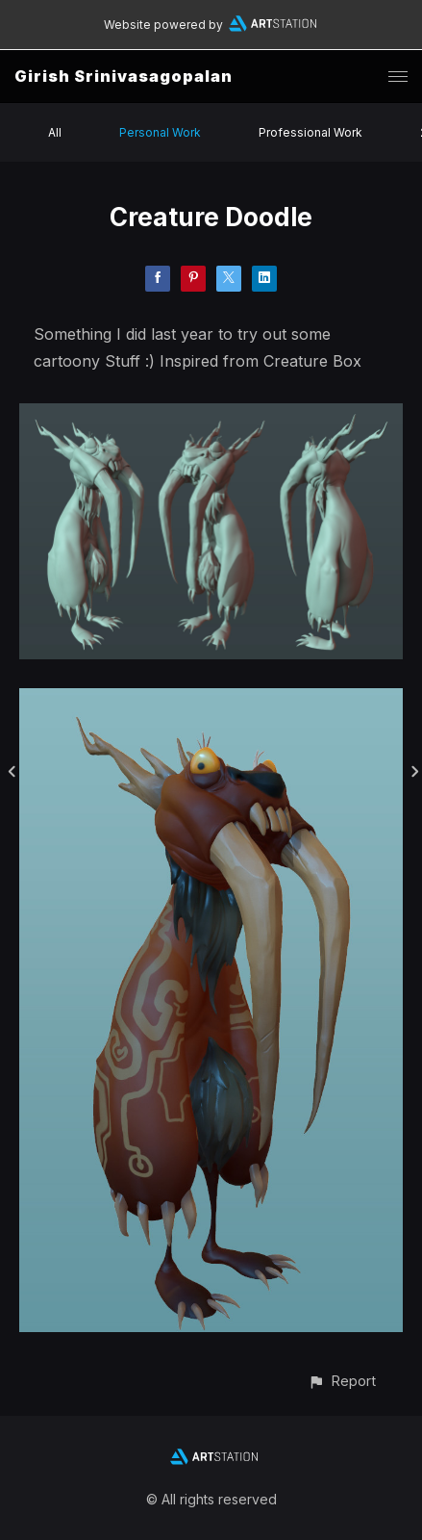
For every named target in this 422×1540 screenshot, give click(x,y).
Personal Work (160, 132)
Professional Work (310, 132)
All (55, 132)
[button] (342, 1380)
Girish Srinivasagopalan (123, 76)
